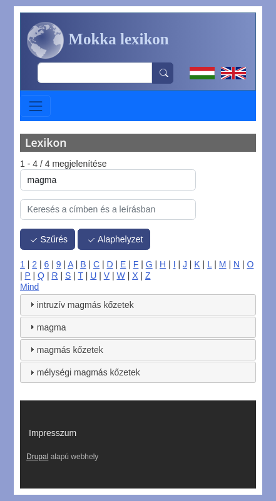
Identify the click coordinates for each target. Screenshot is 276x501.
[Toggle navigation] (35, 106)
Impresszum (52, 433)
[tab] (138, 304)
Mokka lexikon (98, 40)
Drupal (37, 456)
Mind (29, 287)
